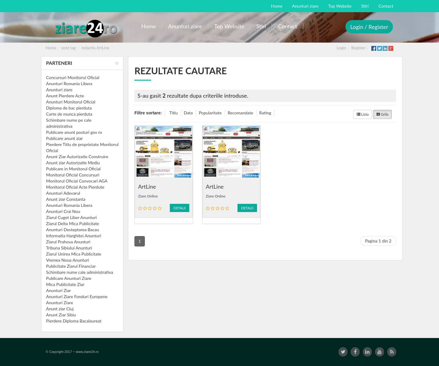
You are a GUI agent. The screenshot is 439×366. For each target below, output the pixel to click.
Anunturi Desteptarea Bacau (72, 229)
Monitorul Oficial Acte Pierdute (75, 187)
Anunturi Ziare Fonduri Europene (77, 296)
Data (188, 112)
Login (341, 47)
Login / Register (369, 26)
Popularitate (210, 112)
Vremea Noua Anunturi (67, 260)
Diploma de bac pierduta (69, 107)
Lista (363, 114)
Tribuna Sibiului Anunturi (69, 247)
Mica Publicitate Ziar (65, 284)
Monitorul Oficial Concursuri (72, 174)
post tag (69, 47)
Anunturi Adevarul (63, 193)
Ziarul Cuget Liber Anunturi (71, 217)
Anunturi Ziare (59, 302)
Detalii (179, 208)
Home (51, 47)
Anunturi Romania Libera (69, 83)
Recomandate (240, 112)
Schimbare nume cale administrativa (79, 272)
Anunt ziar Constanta (65, 199)
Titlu (173, 112)
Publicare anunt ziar (64, 138)
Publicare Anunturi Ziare (68, 278)
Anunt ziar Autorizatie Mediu (73, 162)
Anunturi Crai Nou (63, 211)
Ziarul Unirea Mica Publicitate (73, 253)
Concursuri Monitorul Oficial (72, 77)
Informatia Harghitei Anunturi (73, 235)
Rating (265, 112)
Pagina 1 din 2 (378, 240)
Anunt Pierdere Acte (65, 95)
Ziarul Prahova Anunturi (68, 241)
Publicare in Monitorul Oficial (73, 168)
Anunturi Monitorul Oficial (70, 101)
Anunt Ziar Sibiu (61, 314)
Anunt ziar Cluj (59, 308)
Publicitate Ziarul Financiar (71, 266)
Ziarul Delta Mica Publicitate (72, 223)
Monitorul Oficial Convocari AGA (77, 180)
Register (358, 47)
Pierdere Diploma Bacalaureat (74, 320)
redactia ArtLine (95, 47)
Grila (382, 114)
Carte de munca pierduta (69, 114)
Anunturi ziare (59, 89)
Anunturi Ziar (58, 290)
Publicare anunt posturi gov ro (74, 132)
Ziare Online (148, 196)
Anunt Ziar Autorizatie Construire (77, 156)
